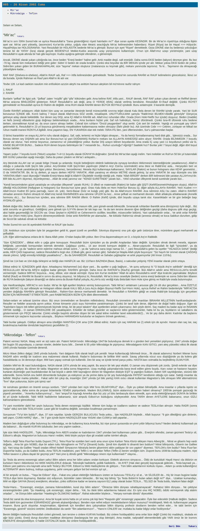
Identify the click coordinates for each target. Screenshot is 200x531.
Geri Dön (174, 526)
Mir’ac (14, 10)
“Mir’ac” (9, 35)
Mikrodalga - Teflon (23, 13)
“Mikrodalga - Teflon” (19, 335)
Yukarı (192, 526)
